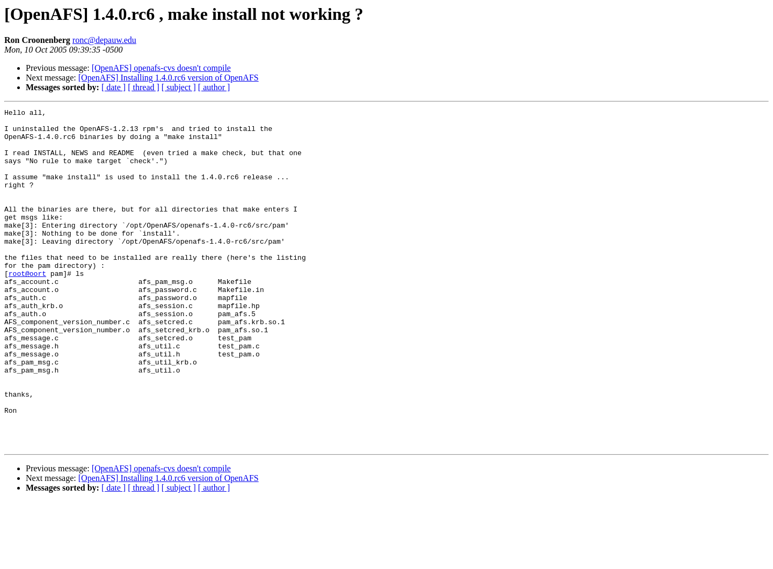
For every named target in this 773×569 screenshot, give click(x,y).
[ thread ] (143, 87)
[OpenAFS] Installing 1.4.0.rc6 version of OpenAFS (168, 77)
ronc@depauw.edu (104, 40)
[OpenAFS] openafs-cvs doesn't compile (161, 67)
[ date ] (113, 87)
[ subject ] (179, 87)
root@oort (27, 307)
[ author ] (214, 87)
